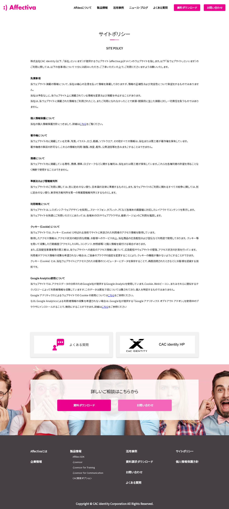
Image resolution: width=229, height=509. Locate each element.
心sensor (77, 462)
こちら (111, 295)
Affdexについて (83, 7)
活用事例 (118, 7)
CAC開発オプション (82, 478)
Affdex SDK (78, 456)
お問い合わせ (214, 7)
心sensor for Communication (88, 472)
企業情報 (36, 461)
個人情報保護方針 (187, 461)
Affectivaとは (38, 451)
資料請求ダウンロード (139, 461)
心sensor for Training (84, 467)
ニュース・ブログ (138, 7)
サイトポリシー (185, 451)
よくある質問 (160, 7)
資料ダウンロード (187, 7)
